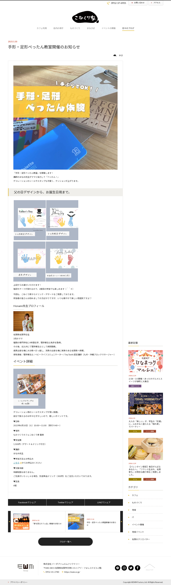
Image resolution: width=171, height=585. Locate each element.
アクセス (156, 3)
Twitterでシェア (65, 502)
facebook (137, 568)
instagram (124, 568)
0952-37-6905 (118, 2)
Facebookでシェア (27, 502)
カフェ (135, 431)
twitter (131, 568)
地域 (134, 510)
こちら (16, 463)
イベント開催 (150, 431)
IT (133, 517)
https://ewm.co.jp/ (72, 572)
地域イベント (135, 386)
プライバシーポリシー (19, 582)
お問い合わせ (139, 3)
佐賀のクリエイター (141, 539)
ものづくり (137, 502)
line (117, 568)
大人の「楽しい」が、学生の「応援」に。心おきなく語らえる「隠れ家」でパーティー (145, 424)
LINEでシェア (103, 502)
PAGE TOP (149, 570)
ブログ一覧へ (65, 541)
